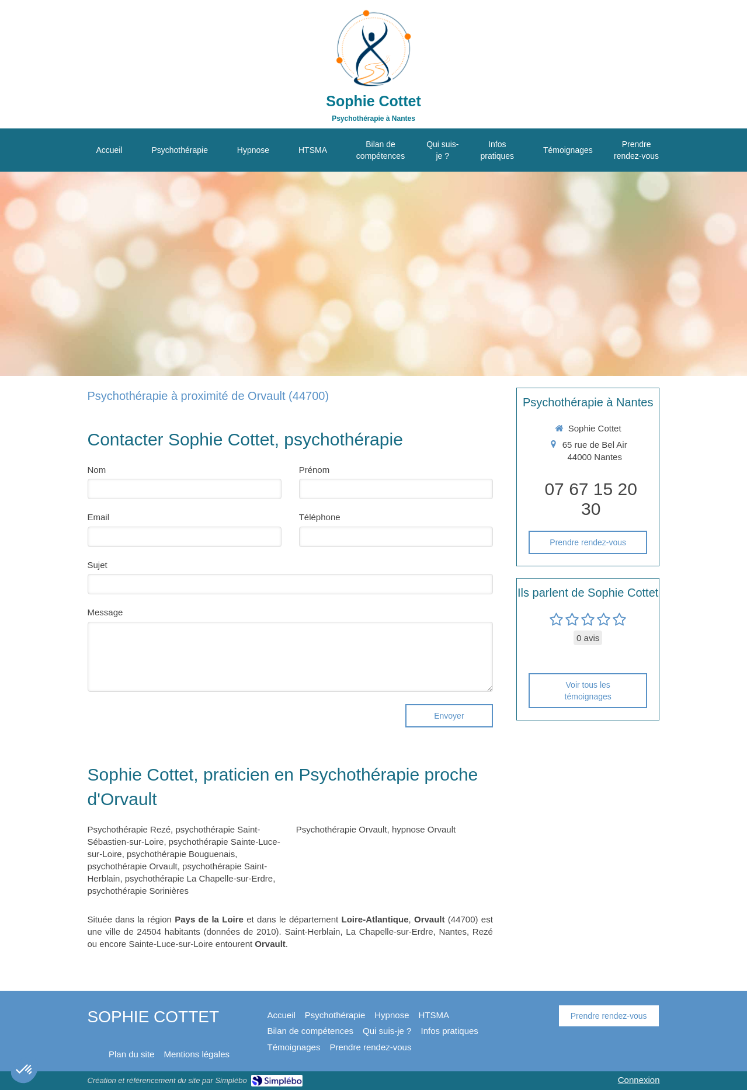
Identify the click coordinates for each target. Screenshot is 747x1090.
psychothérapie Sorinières (138, 891)
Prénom (314, 470)
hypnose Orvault (424, 829)
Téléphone (320, 517)
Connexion (639, 1080)
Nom (97, 470)
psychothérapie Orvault (133, 866)
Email (99, 517)
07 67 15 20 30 (590, 498)
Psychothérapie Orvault (341, 829)
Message (105, 612)
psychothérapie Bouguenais (181, 854)
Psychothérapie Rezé (129, 829)
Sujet (97, 565)
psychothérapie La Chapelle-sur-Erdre (199, 878)
